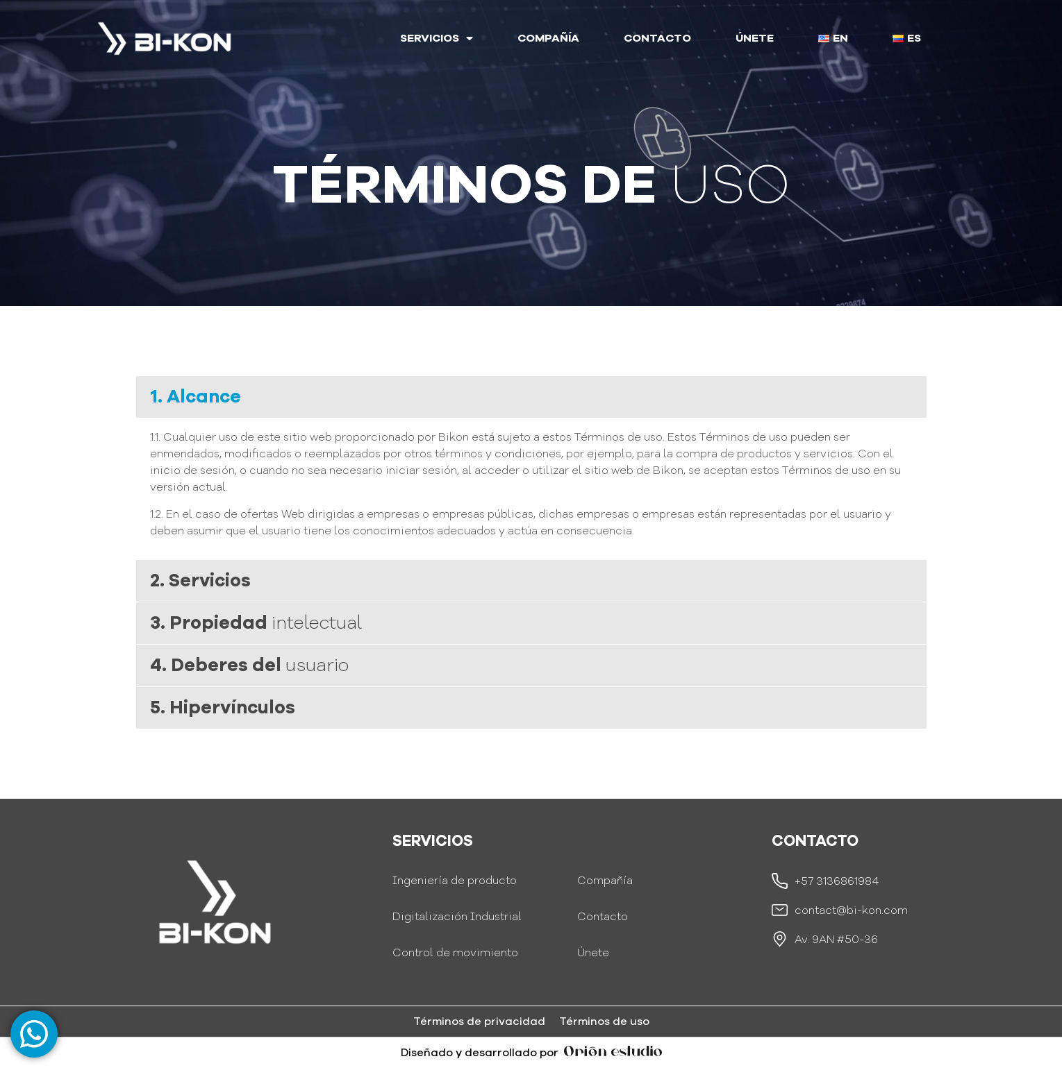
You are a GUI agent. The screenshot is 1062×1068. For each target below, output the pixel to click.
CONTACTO (657, 38)
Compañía (605, 880)
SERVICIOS (436, 38)
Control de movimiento (455, 952)
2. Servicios (200, 580)
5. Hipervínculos (222, 707)
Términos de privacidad (479, 1021)
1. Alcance (195, 396)
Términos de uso (604, 1021)
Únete (593, 952)
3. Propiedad (256, 623)
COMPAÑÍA (548, 38)
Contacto (602, 916)
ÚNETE (755, 38)
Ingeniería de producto (454, 880)
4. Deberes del (249, 665)
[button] (531, 397)
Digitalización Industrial (457, 916)
